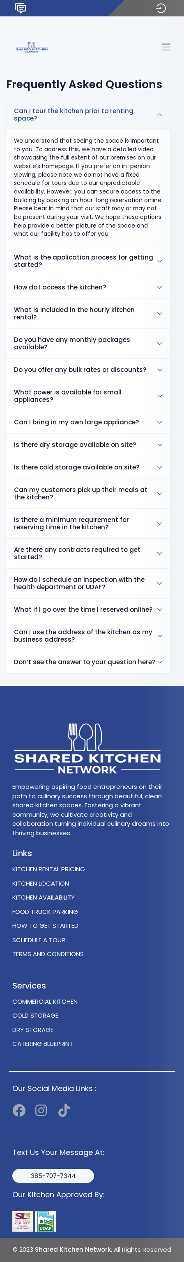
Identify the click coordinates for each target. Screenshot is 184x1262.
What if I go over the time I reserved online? (83, 609)
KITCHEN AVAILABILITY (43, 897)
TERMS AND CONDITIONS (48, 954)
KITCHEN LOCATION (40, 883)
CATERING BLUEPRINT (42, 1043)
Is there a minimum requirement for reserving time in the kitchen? (71, 523)
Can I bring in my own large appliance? (76, 422)
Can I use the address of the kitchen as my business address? (83, 636)
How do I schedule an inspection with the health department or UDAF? (79, 583)
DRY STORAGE (32, 1029)
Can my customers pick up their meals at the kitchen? (80, 493)
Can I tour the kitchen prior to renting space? (73, 115)
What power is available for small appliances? (68, 396)
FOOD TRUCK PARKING (45, 911)
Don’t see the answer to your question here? (84, 662)
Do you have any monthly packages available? (72, 343)
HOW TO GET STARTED (45, 925)
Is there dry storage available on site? (75, 444)
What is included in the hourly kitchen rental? (74, 313)
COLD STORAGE (35, 1015)
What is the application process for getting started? (83, 261)
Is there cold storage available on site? (76, 467)
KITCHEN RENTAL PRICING (48, 869)
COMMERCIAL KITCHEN (45, 1001)
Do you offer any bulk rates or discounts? (80, 369)
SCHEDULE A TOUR (38, 940)
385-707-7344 (53, 1175)
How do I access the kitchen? (60, 287)
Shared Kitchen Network (73, 1249)
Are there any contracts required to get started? (77, 553)
